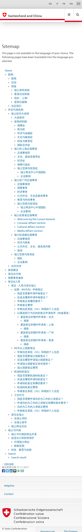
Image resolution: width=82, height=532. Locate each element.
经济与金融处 (25, 129)
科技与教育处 (25, 137)
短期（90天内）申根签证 (28, 285)
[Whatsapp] (19, 466)
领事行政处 (23, 160)
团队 (19, 254)
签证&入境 (14, 277)
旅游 (19, 246)
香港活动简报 (21, 90)
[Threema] (15, 466)
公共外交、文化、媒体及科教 (34, 242)
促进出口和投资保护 (22, 434)
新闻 (10, 70)
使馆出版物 (20, 98)
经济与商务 (23, 238)
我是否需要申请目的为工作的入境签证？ (40, 395)
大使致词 (19, 113)
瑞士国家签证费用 (27, 363)
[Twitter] (7, 466)
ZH (78, 3)
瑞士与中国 (14, 426)
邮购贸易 (19, 442)
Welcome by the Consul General (36, 215)
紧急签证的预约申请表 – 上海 (37, 320)
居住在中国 (14, 270)
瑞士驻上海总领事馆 (25, 144)
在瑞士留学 (20, 418)
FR (64, 3)
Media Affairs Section (30, 227)
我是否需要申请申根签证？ (32, 289)
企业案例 (25, 172)
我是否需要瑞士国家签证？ (32, 352)
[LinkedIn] (11, 466)
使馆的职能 (20, 117)
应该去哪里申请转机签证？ (32, 375)
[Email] (22, 466)
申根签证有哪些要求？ (30, 297)
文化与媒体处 (25, 133)
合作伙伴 (16, 262)
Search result (18, 453)
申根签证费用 (25, 301)
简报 (13, 82)
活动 (13, 78)
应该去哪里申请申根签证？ (32, 293)
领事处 (21, 121)
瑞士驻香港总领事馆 (25, 211)
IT (57, 3)
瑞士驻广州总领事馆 (25, 176)
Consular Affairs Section (31, 219)
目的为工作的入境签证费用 (32, 402)
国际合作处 (23, 141)
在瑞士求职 (20, 414)
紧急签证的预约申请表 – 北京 (37, 313)
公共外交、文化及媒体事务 (32, 191)
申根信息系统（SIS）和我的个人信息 (38, 305)
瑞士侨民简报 (21, 86)
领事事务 (22, 184)
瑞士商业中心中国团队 (33, 168)
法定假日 (16, 102)
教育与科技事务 (26, 195)
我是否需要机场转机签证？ (32, 371)
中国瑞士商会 (21, 438)
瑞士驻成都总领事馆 (25, 231)
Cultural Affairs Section (31, 223)
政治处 (21, 125)
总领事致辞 (23, 148)
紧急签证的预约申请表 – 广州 (37, 328)
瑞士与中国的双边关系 (24, 430)
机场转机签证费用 (27, 383)
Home (8, 66)
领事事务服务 (15, 274)
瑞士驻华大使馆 (20, 109)
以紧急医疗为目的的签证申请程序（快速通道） (44, 309)
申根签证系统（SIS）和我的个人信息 (38, 387)
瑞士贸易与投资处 (27, 164)
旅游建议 (13, 266)
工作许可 (19, 391)
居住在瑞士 (17, 410)
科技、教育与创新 (21, 446)
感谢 (26, 316)
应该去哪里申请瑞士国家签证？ (35, 355)
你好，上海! (21, 94)
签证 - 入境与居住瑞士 (23, 281)
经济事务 (22, 188)
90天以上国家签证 (24, 344)
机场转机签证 (21, 367)
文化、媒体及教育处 (28, 152)
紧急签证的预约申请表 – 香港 (37, 336)
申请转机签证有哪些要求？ (32, 379)
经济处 (21, 156)
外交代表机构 (15, 105)
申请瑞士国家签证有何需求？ (34, 359)
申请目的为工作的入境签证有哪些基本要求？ (42, 399)
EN (71, 3)
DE (50, 3)
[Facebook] (4, 466)
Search (12, 449)
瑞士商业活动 (19, 422)
